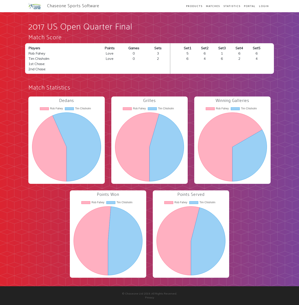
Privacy (149, 297)
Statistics (232, 6)
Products (194, 6)
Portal (250, 6)
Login (264, 6)
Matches (213, 6)
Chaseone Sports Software (63, 6)
